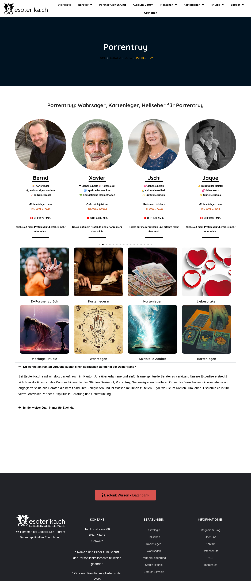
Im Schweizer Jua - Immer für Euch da (51, 407)
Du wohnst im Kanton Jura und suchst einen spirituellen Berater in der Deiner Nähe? (86, 366)
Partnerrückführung (112, 4)
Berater (85, 5)
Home (102, 57)
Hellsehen (168, 5)
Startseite (64, 4)
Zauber (237, 5)
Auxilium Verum (143, 4)
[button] (99, 244)
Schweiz (115, 57)
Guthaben (150, 12)
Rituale (217, 5)
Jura (128, 57)
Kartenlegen (194, 5)
